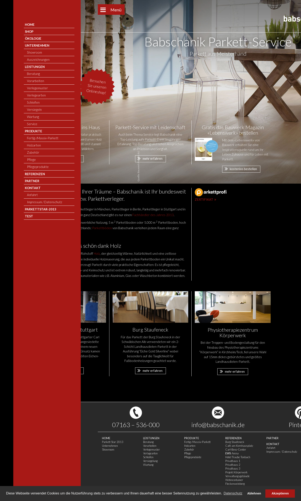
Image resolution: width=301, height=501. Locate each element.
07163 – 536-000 (68, 424)
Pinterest (233, 424)
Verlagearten (83, 453)
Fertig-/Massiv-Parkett (130, 442)
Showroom (41, 449)
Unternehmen (42, 445)
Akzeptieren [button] (280, 493)
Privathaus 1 (165, 461)
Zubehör (121, 449)
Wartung (81, 464)
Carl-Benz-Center (168, 449)
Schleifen (81, 457)
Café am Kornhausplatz (172, 445)
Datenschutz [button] (233, 493)
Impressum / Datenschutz (214, 451)
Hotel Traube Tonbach (170, 457)
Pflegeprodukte (125, 457)
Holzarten (122, 445)
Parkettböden (102, 228)
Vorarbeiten (82, 445)
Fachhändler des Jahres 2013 (153, 215)
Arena (164, 453)
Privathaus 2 (165, 464)
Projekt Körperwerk (169, 472)
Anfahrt (203, 448)
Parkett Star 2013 (45, 442)
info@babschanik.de (150, 424)
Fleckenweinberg (167, 483)
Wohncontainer (167, 480)
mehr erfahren (66, 158)
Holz (97, 253)
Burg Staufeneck (167, 442)
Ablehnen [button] (254, 493)
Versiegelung (83, 461)
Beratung (81, 442)
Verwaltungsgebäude (170, 476)
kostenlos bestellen (239, 168)
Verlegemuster (84, 449)
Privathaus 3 (165, 468)
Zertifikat (206, 199)
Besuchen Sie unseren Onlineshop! (29, 86)
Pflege (120, 453)
